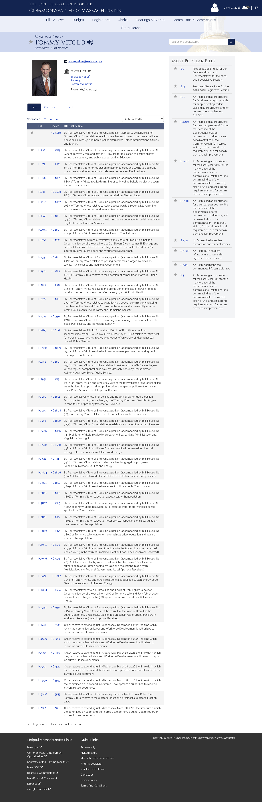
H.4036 (43, 558)
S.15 (183, 68)
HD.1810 (55, 482)
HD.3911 (55, 316)
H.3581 (42, 458)
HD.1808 (56, 410)
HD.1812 (55, 493)
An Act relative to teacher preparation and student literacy (211, 242)
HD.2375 (55, 530)
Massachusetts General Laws (97, 758)
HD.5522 (55, 666)
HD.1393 (55, 239)
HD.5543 (55, 694)
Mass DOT (35, 767)
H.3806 (43, 493)
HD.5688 (56, 708)
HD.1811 (55, 396)
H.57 (183, 96)
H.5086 (43, 694)
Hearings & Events (150, 20)
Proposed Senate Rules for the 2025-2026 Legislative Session (211, 88)
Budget (78, 20)
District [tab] (69, 107)
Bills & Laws (55, 20)
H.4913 (42, 666)
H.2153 (42, 239)
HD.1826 (56, 431)
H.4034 (42, 544)
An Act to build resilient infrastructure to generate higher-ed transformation (207, 254)
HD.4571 (55, 558)
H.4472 (42, 625)
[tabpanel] (95, 422)
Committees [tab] (51, 107)
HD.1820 (56, 420)
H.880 (42, 177)
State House (131, 28)
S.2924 (184, 240)
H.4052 (42, 576)
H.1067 (42, 202)
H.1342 (42, 215)
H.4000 (185, 161)
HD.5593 (55, 680)
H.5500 (184, 200)
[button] (31, 42)
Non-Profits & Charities (42, 778)
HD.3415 (55, 458)
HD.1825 (55, 150)
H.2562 (42, 285)
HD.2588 (56, 191)
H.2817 (42, 330)
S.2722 (184, 264)
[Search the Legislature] (231, 42)
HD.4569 (56, 132)
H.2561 (42, 271)
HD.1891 (55, 379)
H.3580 (42, 444)
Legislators (101, 20)
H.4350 (42, 607)
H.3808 (43, 517)
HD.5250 (56, 638)
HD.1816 (55, 299)
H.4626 (43, 638)
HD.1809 (56, 347)
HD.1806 (56, 472)
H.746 (42, 150)
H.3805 (42, 482)
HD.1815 (55, 503)
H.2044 (42, 229)
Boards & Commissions (42, 772)
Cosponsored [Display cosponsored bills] (52, 119)
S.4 (182, 275)
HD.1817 (55, 271)
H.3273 (42, 410)
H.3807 (42, 503)
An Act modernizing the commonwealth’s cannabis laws (211, 266)
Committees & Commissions (194, 20)
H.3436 (42, 431)
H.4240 (185, 121)
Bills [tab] (34, 107)
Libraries (34, 783)
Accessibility (88, 747)
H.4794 (42, 652)
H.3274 (42, 420)
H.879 (42, 164)
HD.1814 (55, 257)
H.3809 (43, 530)
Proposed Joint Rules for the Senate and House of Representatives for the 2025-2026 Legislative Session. (210, 74)
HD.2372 (56, 285)
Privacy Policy (89, 780)
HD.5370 (56, 652)
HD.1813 (55, 229)
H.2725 (42, 316)
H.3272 (42, 396)
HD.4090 (56, 576)
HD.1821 (55, 164)
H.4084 (43, 590)
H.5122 (42, 708)
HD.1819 (55, 361)
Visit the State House (93, 769)
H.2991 (42, 361)
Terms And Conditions (94, 785)
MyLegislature (89, 752)
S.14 (183, 86)
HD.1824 (56, 517)
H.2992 (42, 379)
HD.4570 (56, 544)
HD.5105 (55, 625)
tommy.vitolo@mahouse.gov (85, 61)
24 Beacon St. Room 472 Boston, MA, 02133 (81, 80)
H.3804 (43, 472)
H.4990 (42, 680)
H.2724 (42, 299)
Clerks (123, 20)
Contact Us (87, 774)
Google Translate (39, 789)
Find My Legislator (91, 763)
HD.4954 (56, 607)
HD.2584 (56, 590)
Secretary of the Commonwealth (48, 761)
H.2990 (42, 347)
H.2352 (42, 257)
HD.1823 (56, 177)
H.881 (42, 191)
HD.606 (55, 330)
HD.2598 (56, 444)
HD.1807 (56, 202)
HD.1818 (55, 215)
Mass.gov (34, 747)
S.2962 (184, 250)
